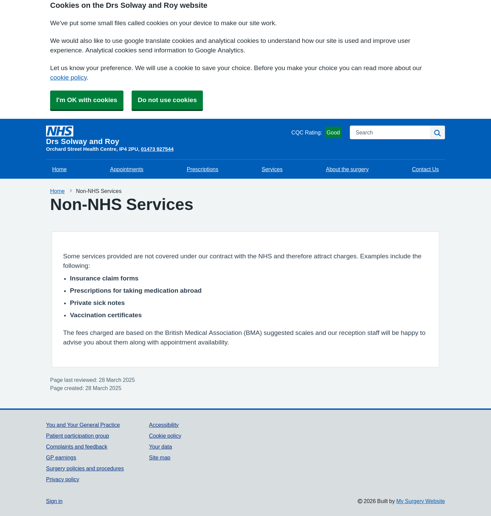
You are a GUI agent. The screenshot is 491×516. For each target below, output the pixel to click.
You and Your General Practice (83, 425)
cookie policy (68, 77)
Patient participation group (77, 435)
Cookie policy (165, 435)
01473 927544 (157, 148)
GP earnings (61, 457)
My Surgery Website (420, 501)
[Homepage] (167, 135)
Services (272, 169)
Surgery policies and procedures (85, 468)
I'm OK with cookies (86, 100)
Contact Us (425, 169)
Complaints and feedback (76, 446)
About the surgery (347, 169)
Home (59, 169)
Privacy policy (62, 479)
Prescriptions (202, 169)
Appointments (127, 169)
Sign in (54, 501)
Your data (160, 446)
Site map (159, 457)
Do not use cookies (167, 100)
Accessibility (164, 425)
